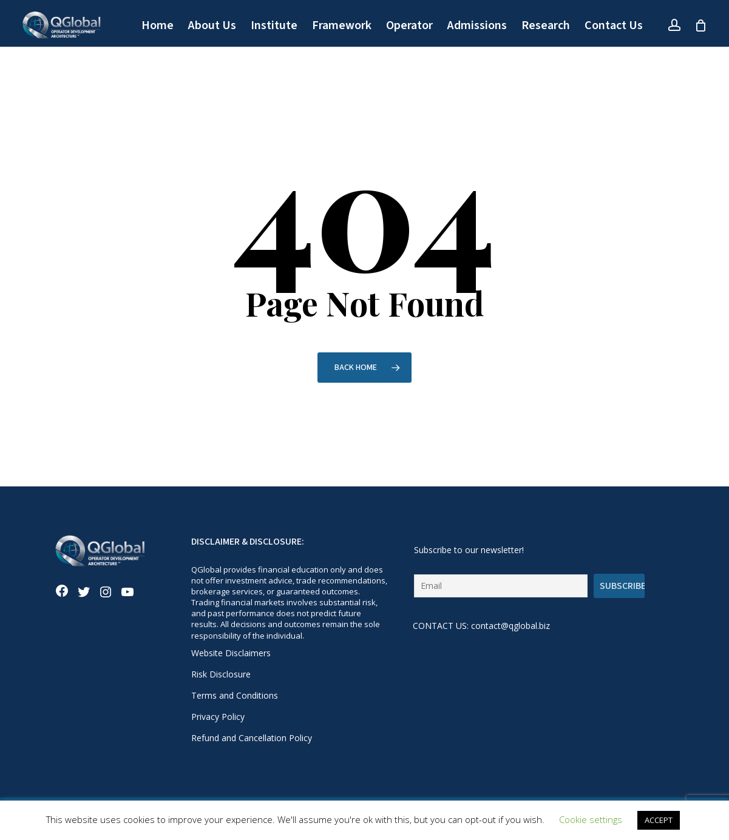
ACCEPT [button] (659, 820)
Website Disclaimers (231, 653)
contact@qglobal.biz (510, 625)
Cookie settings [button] (590, 819)
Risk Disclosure (221, 674)
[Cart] (700, 25)
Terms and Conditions (234, 695)
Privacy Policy (218, 716)
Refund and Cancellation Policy (251, 738)
